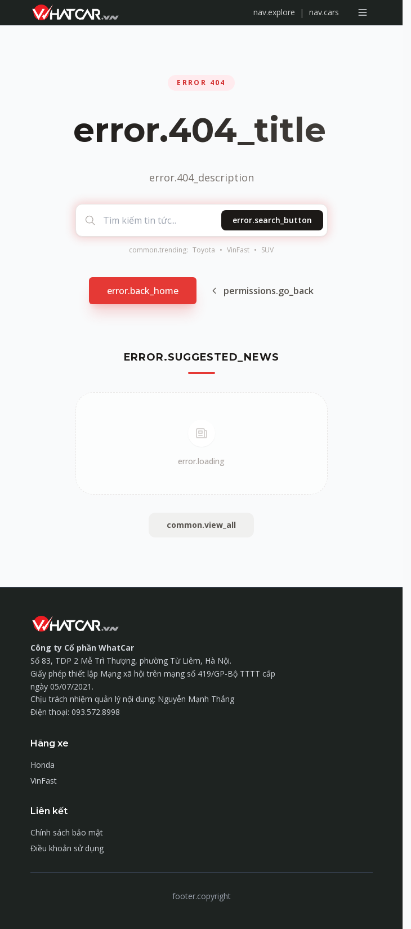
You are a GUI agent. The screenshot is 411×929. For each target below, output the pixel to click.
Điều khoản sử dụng (67, 848)
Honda (42, 764)
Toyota (204, 250)
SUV (267, 250)
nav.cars (324, 12)
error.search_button (272, 220)
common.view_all (201, 524)
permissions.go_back (262, 291)
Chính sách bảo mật (66, 832)
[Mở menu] (362, 12)
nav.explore (274, 12)
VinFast (238, 250)
